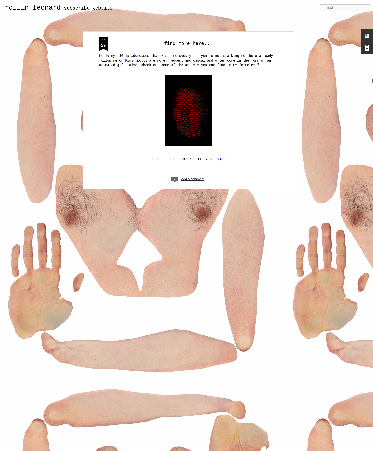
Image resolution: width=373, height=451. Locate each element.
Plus (129, 61)
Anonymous (218, 159)
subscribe (77, 8)
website (103, 8)
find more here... (188, 43)
